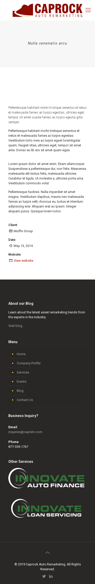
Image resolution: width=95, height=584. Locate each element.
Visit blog (15, 326)
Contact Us (25, 400)
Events (21, 381)
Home (21, 354)
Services (23, 372)
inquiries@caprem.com (25, 432)
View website (23, 260)
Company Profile (29, 363)
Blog (20, 391)
